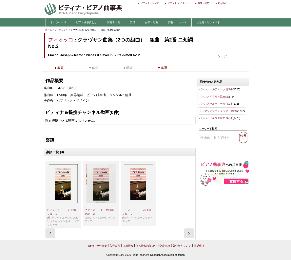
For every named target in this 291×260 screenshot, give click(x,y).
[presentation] (50, 233)
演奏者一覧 (113, 22)
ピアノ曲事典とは (86, 22)
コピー (72, 88)
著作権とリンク (182, 245)
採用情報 (128, 245)
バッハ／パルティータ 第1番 (216, 89)
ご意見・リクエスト (208, 22)
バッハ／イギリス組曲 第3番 (216, 118)
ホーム (48, 30)
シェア (222, 56)
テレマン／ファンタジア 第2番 (218, 110)
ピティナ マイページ (178, 3)
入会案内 (115, 245)
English (222, 3)
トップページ (58, 22)
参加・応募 (151, 22)
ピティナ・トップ (149, 3)
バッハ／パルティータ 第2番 (216, 103)
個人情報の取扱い (146, 245)
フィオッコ (60, 30)
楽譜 (132, 22)
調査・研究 (203, 3)
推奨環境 (199, 245)
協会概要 (101, 245)
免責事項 (164, 245)
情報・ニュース (177, 22)
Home (90, 245)
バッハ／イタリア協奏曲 (213, 96)
